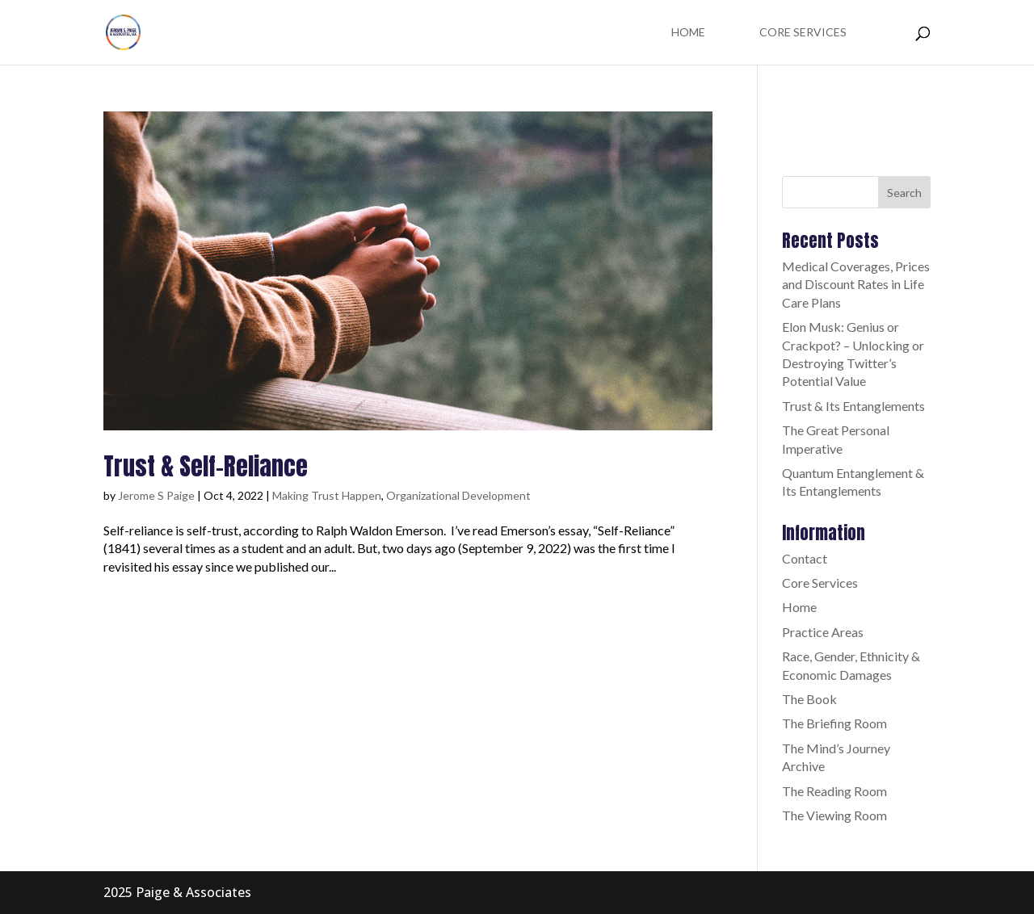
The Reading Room (834, 791)
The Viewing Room (834, 815)
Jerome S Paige (156, 495)
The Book (809, 698)
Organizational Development (458, 495)
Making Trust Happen (326, 495)
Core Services (803, 33)
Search (904, 192)
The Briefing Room (834, 723)
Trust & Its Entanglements (853, 405)
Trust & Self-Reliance (205, 466)
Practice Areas (823, 631)
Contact (804, 558)
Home (688, 33)
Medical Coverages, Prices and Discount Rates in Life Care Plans (856, 284)
